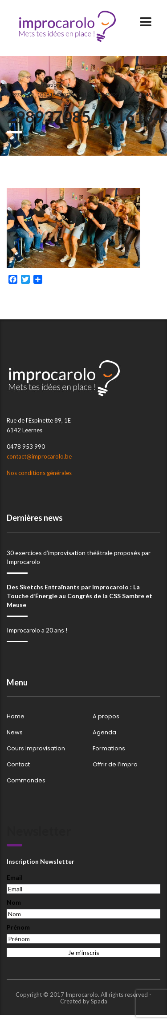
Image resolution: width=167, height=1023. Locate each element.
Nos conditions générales (39, 472)
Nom (14, 902)
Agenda (104, 732)
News (15, 732)
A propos (106, 716)
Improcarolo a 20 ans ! (37, 630)
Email (15, 877)
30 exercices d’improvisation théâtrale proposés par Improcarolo (79, 557)
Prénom (18, 927)
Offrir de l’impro (115, 764)
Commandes (26, 780)
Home (14, 84)
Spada (99, 1001)
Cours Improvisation (36, 748)
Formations (109, 748)
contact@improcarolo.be (39, 456)
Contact (18, 764)
